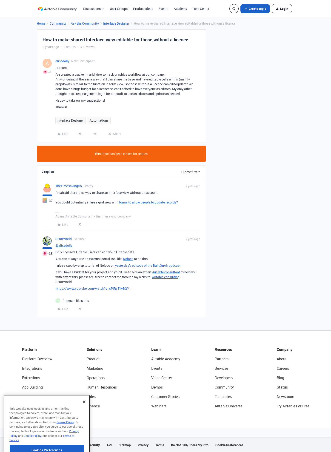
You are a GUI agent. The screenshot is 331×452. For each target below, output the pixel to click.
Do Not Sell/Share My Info (189, 445)
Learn (156, 349)
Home (41, 23)
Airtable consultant (166, 272)
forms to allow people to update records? (148, 202)
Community (58, 23)
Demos (157, 387)
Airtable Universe (228, 406)
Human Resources (102, 387)
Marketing (95, 368)
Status (282, 387)
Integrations (32, 368)
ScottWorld (63, 239)
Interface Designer (116, 23)
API (109, 445)
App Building (32, 387)
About (282, 358)
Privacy (143, 445)
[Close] (84, 417)
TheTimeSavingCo (68, 186)
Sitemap (125, 445)
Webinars (158, 406)
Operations (96, 377)
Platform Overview (37, 358)
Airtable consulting (166, 277)
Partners (221, 358)
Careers (283, 368)
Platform (29, 349)
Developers (224, 377)
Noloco (128, 259)
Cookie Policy (65, 437)
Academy (180, 8)
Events (163, 8)
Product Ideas (143, 8)
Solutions (94, 349)
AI (24, 396)
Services (221, 368)
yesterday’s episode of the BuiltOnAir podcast (147, 265)
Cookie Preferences (229, 445)
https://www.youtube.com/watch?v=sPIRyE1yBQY (92, 288)
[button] (255, 8)
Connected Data (35, 406)
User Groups (119, 8)
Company (284, 349)
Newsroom (285, 396)
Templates (223, 396)
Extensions (31, 377)
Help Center (201, 8)
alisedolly (62, 61)
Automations (99, 120)
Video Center (161, 377)
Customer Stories (165, 396)
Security (94, 445)
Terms (159, 445)
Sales (91, 396)
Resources (223, 349)
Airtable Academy (165, 358)
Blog (280, 377)
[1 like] (72, 300)
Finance (93, 406)
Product (93, 358)
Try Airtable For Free (293, 406)
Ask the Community (85, 23)
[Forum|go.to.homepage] (57, 8)
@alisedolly (63, 245)
